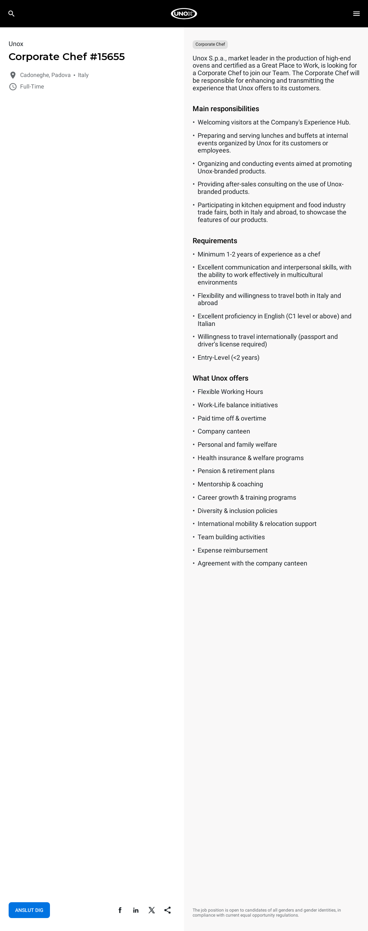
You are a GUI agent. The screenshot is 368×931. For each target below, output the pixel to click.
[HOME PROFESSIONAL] (184, 13)
